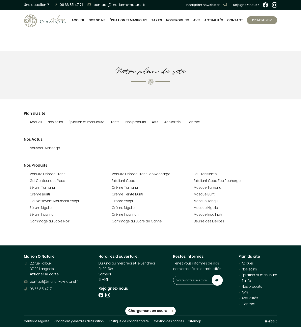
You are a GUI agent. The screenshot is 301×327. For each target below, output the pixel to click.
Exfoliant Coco (123, 180)
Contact (235, 20)
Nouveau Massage (45, 148)
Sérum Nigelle (41, 207)
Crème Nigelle (123, 207)
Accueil (78, 20)
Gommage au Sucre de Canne (137, 221)
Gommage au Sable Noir (49, 221)
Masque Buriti (204, 194)
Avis (196, 20)
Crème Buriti (40, 194)
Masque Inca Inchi (208, 214)
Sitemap (194, 321)
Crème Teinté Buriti (127, 194)
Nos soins (97, 20)
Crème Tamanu (125, 187)
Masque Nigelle (206, 207)
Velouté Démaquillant (47, 174)
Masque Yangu (206, 201)
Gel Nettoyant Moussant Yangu (55, 201)
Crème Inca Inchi (125, 214)
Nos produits (177, 20)
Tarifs (156, 20)
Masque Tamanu (207, 187)
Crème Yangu (123, 201)
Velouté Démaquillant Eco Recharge (141, 174)
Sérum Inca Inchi (43, 214)
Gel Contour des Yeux (47, 180)
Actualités (213, 20)
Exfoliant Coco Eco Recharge (217, 180)
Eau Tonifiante (205, 174)
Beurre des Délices (209, 221)
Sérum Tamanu (42, 187)
